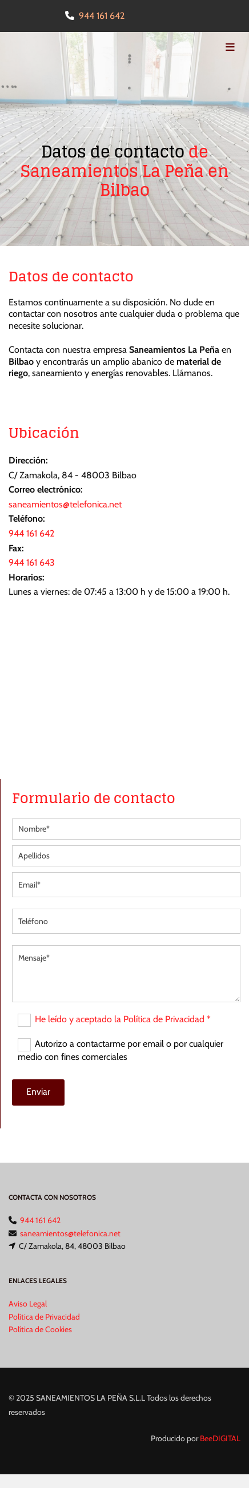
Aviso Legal (28, 1304)
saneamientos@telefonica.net (65, 504)
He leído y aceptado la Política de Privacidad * (123, 1019)
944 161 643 (32, 562)
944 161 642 (101, 15)
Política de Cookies (40, 1329)
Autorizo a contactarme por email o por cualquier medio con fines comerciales (120, 1050)
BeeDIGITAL (220, 1438)
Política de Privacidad (44, 1317)
